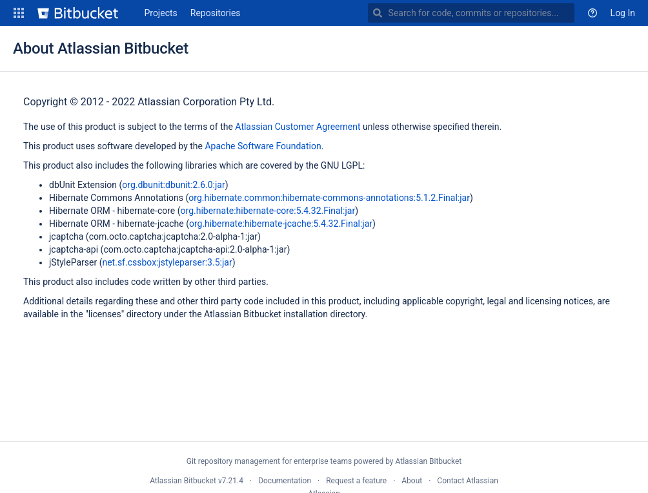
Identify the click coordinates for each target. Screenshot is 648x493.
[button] (18, 13)
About (411, 480)
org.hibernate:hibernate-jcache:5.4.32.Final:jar (280, 223)
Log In (623, 13)
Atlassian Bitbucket (428, 461)
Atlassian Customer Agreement (297, 126)
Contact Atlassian (467, 480)
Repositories (215, 13)
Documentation (284, 480)
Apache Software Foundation (263, 146)
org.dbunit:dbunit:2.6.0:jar (173, 185)
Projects (160, 13)
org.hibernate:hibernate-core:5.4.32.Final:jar (268, 210)
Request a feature (356, 480)
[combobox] (471, 13)
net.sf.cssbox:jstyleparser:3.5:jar (167, 262)
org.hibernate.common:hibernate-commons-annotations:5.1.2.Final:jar (329, 198)
